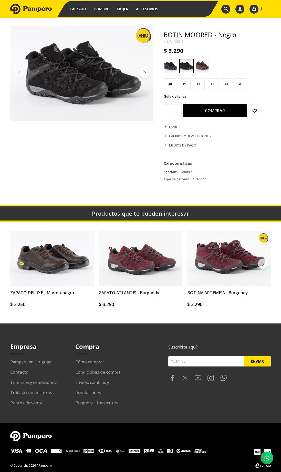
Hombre (101, 8)
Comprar (215, 110)
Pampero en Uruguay (30, 362)
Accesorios (147, 8)
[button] (144, 73)
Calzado (78, 8)
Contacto (19, 372)
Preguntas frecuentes (96, 403)
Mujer (122, 8)
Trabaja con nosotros (31, 392)
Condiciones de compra (98, 372)
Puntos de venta (26, 403)
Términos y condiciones (33, 382)
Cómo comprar (89, 362)
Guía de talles (175, 96)
